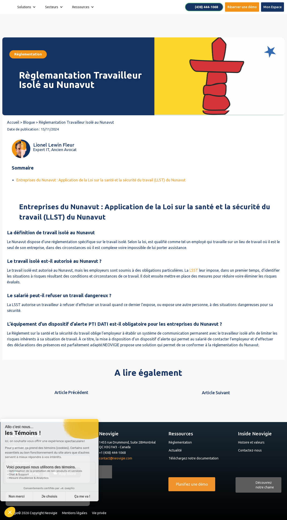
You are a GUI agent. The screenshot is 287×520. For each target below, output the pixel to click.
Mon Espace (272, 7)
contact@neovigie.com (115, 458)
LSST (193, 270)
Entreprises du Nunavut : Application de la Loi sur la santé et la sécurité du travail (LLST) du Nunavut (100, 180)
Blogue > (31, 122)
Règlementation (180, 442)
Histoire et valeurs (251, 442)
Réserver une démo (242, 7)
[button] (26, 7)
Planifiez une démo (192, 484)
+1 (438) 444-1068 (112, 453)
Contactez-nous (250, 450)
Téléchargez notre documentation (193, 458)
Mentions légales (74, 513)
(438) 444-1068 (206, 7)
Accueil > (15, 122)
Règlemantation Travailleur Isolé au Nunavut (76, 122)
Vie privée (99, 513)
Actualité (175, 450)
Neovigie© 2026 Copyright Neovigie (31, 513)
